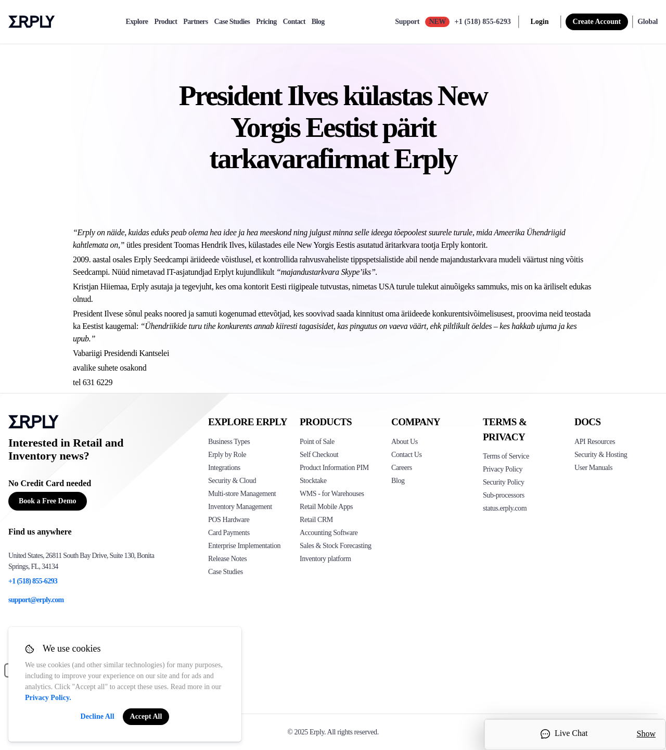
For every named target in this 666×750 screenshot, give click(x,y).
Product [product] (165, 22)
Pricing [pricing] (266, 22)
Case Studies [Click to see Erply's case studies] (225, 572)
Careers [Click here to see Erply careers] (401, 468)
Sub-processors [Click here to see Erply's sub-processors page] (503, 495)
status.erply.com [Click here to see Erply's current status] (505, 508)
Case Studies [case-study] (232, 22)
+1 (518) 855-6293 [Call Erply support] (483, 22)
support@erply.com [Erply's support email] (36, 600)
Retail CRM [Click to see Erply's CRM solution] (316, 520)
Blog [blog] (318, 22)
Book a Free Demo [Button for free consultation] (47, 501)
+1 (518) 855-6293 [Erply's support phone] (32, 581)
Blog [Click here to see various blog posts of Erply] (398, 481)
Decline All (97, 716)
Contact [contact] (294, 22)
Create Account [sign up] (597, 22)
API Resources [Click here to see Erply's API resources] (594, 442)
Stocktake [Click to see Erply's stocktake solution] (313, 481)
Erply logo (31, 22)
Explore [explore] (136, 22)
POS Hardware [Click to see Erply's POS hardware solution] (228, 520)
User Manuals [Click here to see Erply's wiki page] (593, 468)
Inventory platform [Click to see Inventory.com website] (325, 559)
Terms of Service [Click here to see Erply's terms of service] (506, 456)
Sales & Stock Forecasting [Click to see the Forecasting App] (336, 546)
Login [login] (540, 22)
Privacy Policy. (48, 698)
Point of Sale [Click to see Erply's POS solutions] (317, 442)
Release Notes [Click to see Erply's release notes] (227, 559)
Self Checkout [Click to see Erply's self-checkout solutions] (319, 455)
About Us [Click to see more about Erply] (404, 442)
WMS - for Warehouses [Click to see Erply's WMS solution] (332, 494)
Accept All (146, 716)
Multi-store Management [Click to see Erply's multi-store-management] (242, 494)
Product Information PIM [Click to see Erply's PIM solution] (334, 468)
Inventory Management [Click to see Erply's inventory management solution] (240, 507)
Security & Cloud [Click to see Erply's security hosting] (232, 481)
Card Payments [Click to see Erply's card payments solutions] (229, 533)
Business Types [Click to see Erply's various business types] (229, 442)
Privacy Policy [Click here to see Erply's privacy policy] (502, 469)
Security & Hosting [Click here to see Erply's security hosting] (600, 455)
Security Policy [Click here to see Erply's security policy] (503, 482)
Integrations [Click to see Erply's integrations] (224, 468)
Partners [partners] (195, 22)
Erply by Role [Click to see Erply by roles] (227, 455)
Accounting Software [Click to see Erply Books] (328, 533)
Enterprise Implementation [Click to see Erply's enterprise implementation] (244, 546)
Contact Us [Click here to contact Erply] (406, 455)
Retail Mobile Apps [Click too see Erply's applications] (326, 507)
